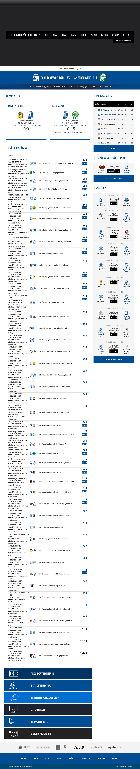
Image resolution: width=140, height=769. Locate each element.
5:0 (84, 274)
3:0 (84, 451)
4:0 (84, 215)
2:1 (84, 187)
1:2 (84, 489)
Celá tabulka (114, 148)
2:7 (84, 432)
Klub (47, 35)
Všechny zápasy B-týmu (113, 178)
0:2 (84, 238)
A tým (56, 35)
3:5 (84, 461)
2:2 (84, 285)
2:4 (84, 171)
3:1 (84, 180)
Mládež (74, 35)
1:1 (84, 250)
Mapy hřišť (104, 35)
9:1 (84, 206)
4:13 (84, 479)
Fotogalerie (86, 758)
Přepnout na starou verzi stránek (123, 41)
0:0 (84, 227)
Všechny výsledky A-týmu (114, 359)
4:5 (84, 470)
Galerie (84, 35)
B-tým (64, 35)
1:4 (84, 297)
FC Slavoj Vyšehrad (21, 34)
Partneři (94, 35)
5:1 (84, 423)
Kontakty (115, 35)
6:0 (84, 161)
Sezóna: (10, 155)
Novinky (38, 35)
